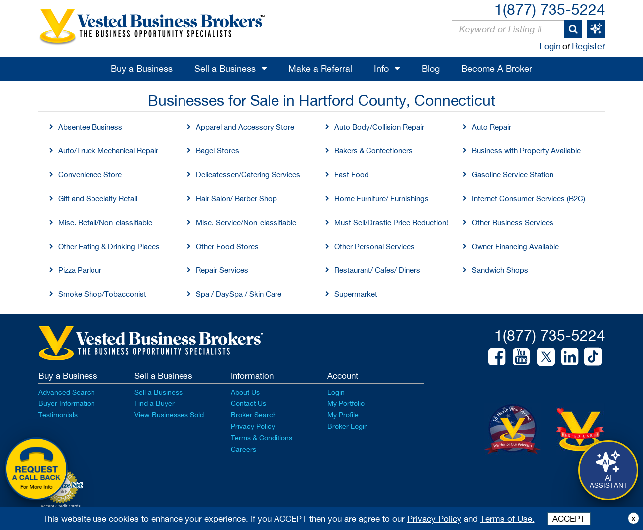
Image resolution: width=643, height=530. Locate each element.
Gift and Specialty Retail (97, 198)
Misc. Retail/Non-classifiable (105, 222)
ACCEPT (568, 519)
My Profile (343, 415)
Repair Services (222, 270)
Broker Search (254, 415)
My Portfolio (346, 403)
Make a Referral (320, 68)
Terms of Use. (507, 519)
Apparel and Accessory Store (245, 127)
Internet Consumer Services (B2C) (528, 198)
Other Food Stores (227, 246)
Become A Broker (496, 68)
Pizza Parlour (79, 270)
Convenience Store (90, 174)
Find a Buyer (154, 403)
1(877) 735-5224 (549, 9)
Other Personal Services (374, 246)
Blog (431, 68)
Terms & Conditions (261, 438)
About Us (245, 392)
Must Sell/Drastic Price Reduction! (391, 222)
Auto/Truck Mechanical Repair (108, 150)
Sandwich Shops (500, 270)
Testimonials (58, 415)
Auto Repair (491, 127)
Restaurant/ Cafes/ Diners (377, 270)
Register (588, 46)
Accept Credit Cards (60, 506)
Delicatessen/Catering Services (248, 174)
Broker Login (347, 426)
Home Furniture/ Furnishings (381, 198)
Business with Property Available (526, 150)
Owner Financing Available (515, 246)
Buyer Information (66, 403)
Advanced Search (66, 392)
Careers (243, 449)
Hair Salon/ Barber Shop (236, 198)
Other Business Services (512, 222)
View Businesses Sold (169, 415)
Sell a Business (225, 68)
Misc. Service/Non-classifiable (246, 222)
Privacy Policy (253, 426)
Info (381, 68)
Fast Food (351, 174)
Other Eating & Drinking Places (109, 246)
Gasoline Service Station (512, 174)
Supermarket (355, 294)
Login (550, 46)
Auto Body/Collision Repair (379, 127)
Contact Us (248, 403)
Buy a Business (142, 68)
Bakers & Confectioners (373, 150)
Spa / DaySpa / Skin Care (238, 294)
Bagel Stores (217, 150)
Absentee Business (90, 127)
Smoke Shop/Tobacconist (102, 294)
